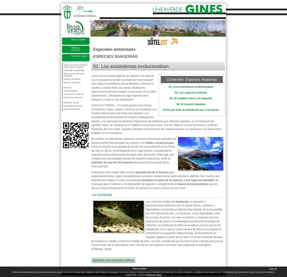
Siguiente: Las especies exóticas (113, 260)
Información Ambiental (73, 94)
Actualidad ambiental (73, 106)
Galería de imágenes (73, 97)
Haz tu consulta (78, 39)
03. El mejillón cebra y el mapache (191, 98)
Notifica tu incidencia (75, 49)
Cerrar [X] (273, 269)
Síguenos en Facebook (64, 116)
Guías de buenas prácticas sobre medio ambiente (75, 66)
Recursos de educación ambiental (74, 74)
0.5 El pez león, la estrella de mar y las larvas (191, 109)
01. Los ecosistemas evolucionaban (191, 86)
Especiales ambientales (74, 70)
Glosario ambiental (72, 82)
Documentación (70, 91)
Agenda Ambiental (72, 109)
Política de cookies (154, 275)
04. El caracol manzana (190, 104)
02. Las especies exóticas (191, 92)
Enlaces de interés (72, 79)
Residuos (68, 87)
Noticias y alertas (71, 102)
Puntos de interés (79, 56)
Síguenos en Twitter (70, 116)
